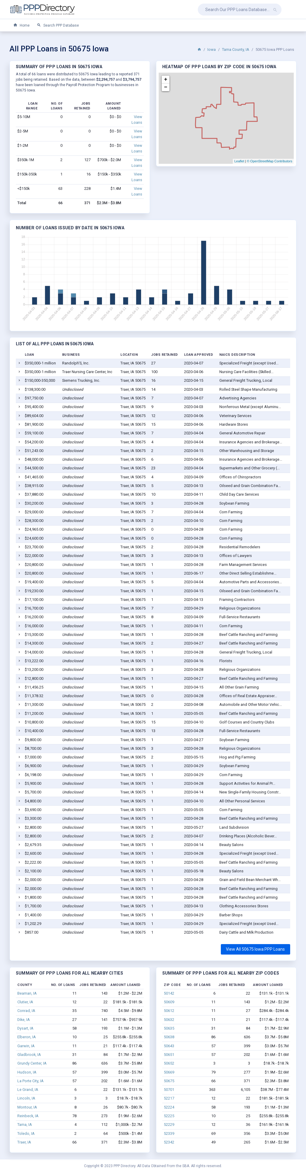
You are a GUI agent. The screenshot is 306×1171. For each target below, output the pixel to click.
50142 (169, 993)
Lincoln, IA (26, 1098)
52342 (169, 1142)
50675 (169, 1081)
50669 (169, 1072)
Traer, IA (24, 1142)
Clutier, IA (25, 1002)
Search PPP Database (58, 25)
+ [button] (165, 79)
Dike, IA (23, 1019)
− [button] (165, 87)
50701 (169, 1089)
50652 (169, 1063)
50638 (169, 1037)
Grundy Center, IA (32, 1063)
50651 (169, 1054)
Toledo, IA (26, 1133)
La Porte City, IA (30, 1081)
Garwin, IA (26, 1046)
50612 (169, 1010)
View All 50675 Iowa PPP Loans (255, 949)
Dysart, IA (25, 1028)
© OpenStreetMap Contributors (269, 161)
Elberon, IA (26, 1037)
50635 (169, 1028)
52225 (169, 1116)
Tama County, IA (235, 49)
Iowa (211, 49)
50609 (169, 1002)
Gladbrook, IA (29, 1054)
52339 (169, 1133)
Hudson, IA (26, 1072)
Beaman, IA (27, 993)
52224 (169, 1107)
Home (21, 25)
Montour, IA (27, 1107)
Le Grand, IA (27, 1089)
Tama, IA (24, 1124)
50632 (169, 1019)
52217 (169, 1098)
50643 (169, 1046)
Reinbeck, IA (28, 1116)
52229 (169, 1124)
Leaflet (239, 161)
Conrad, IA (26, 1010)
